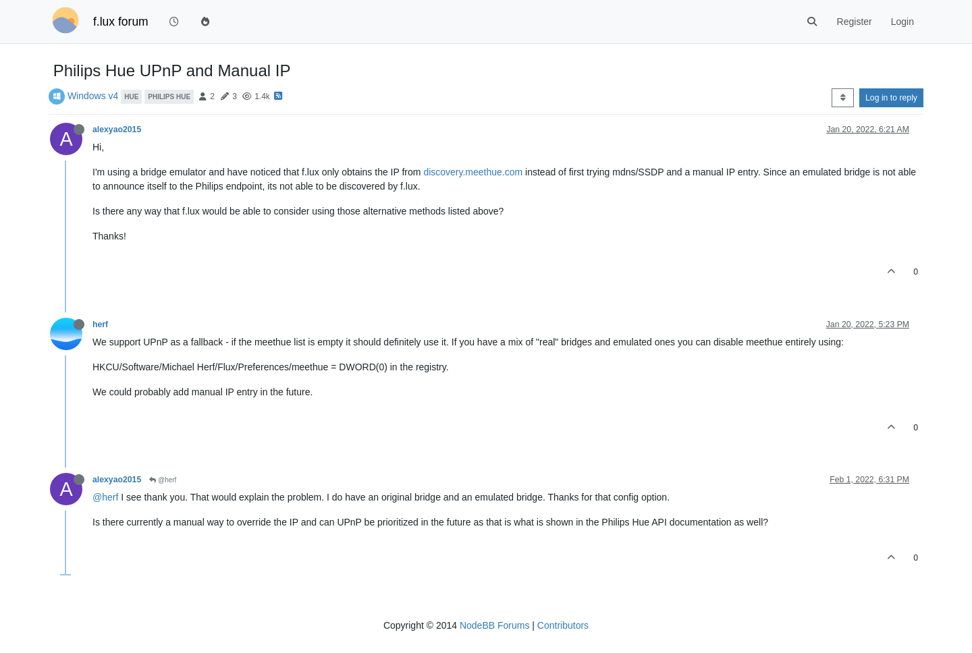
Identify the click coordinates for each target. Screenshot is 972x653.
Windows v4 (93, 95)
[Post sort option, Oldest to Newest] (843, 97)
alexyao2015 (116, 129)
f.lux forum (120, 21)
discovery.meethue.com (472, 172)
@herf (162, 480)
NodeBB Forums (494, 625)
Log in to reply (891, 98)
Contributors (563, 625)
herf (100, 324)
